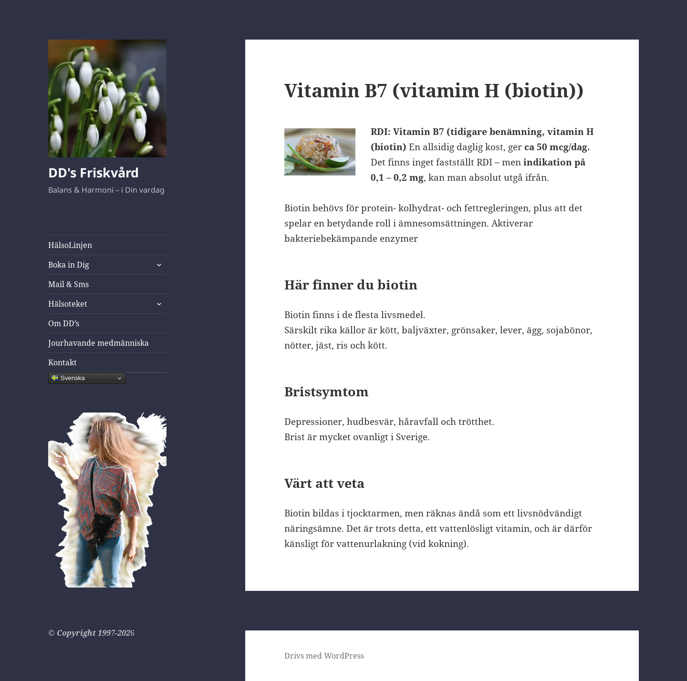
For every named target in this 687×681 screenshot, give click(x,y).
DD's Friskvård (93, 172)
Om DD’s (63, 323)
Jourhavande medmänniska (98, 343)
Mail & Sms (68, 284)
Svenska (68, 378)
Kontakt (62, 362)
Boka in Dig (68, 264)
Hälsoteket (67, 304)
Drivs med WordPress (324, 655)
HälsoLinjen (70, 245)
